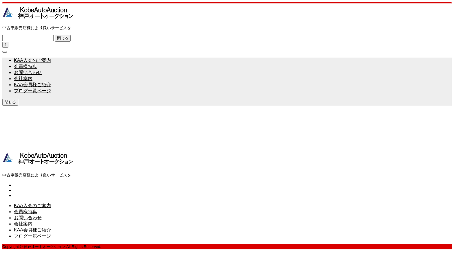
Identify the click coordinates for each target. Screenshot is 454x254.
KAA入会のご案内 (32, 60)
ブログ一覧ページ (32, 90)
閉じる (62, 38)
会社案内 (23, 78)
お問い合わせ (28, 72)
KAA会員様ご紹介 (32, 84)
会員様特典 (25, 66)
